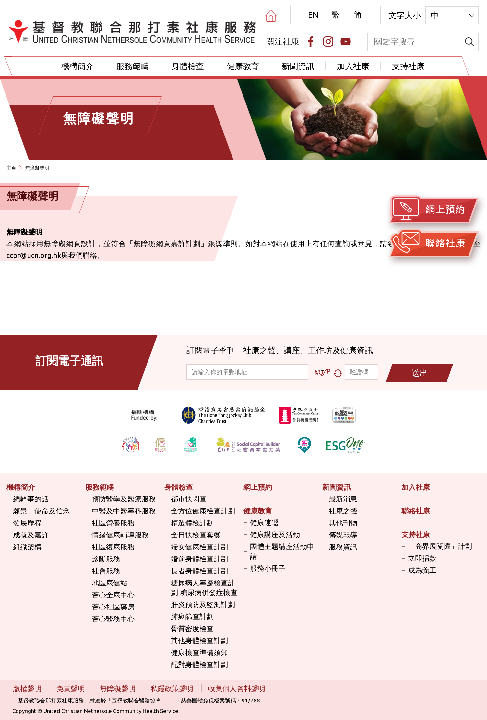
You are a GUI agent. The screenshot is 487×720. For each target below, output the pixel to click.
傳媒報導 (343, 535)
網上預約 (257, 487)
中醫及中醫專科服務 (124, 511)
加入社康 (353, 66)
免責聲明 (71, 688)
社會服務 (106, 571)
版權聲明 (28, 688)
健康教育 (243, 66)
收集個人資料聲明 (236, 688)
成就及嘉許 (31, 535)
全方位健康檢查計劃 (203, 511)
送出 (419, 373)
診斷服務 (106, 559)
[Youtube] (345, 41)
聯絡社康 (415, 511)
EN (313, 14)
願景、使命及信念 (41, 511)
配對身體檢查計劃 (199, 664)
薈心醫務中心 (113, 619)
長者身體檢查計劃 (199, 571)
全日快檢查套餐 (196, 535)
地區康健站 (109, 583)
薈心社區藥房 (113, 607)
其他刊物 (343, 523)
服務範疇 (132, 66)
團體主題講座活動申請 (282, 551)
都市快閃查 (189, 499)
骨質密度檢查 (192, 628)
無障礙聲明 (37, 168)
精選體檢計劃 (192, 523)
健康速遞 (264, 522)
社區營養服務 (113, 523)
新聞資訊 (298, 66)
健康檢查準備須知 (199, 652)
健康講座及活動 (275, 534)
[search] (469, 42)
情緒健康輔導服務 (120, 535)
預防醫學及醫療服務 (124, 499)
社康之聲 (343, 511)
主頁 (11, 168)
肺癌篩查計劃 (192, 616)
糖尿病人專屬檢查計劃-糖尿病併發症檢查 (204, 587)
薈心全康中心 (113, 595)
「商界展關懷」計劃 (440, 546)
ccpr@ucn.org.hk (33, 255)
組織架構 (27, 547)
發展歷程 (27, 523)
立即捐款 (422, 558)
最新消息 (343, 499)
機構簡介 (77, 66)
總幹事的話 (31, 499)
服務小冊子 (268, 568)
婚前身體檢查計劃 (199, 559)
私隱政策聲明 (172, 688)
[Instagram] (328, 41)
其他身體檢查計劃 (199, 640)
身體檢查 (188, 66)
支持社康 (408, 66)
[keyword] (414, 41)
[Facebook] (310, 41)
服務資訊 (343, 547)
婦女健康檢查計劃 (199, 547)
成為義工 (422, 570)
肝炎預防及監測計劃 (203, 604)
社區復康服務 (113, 547)
